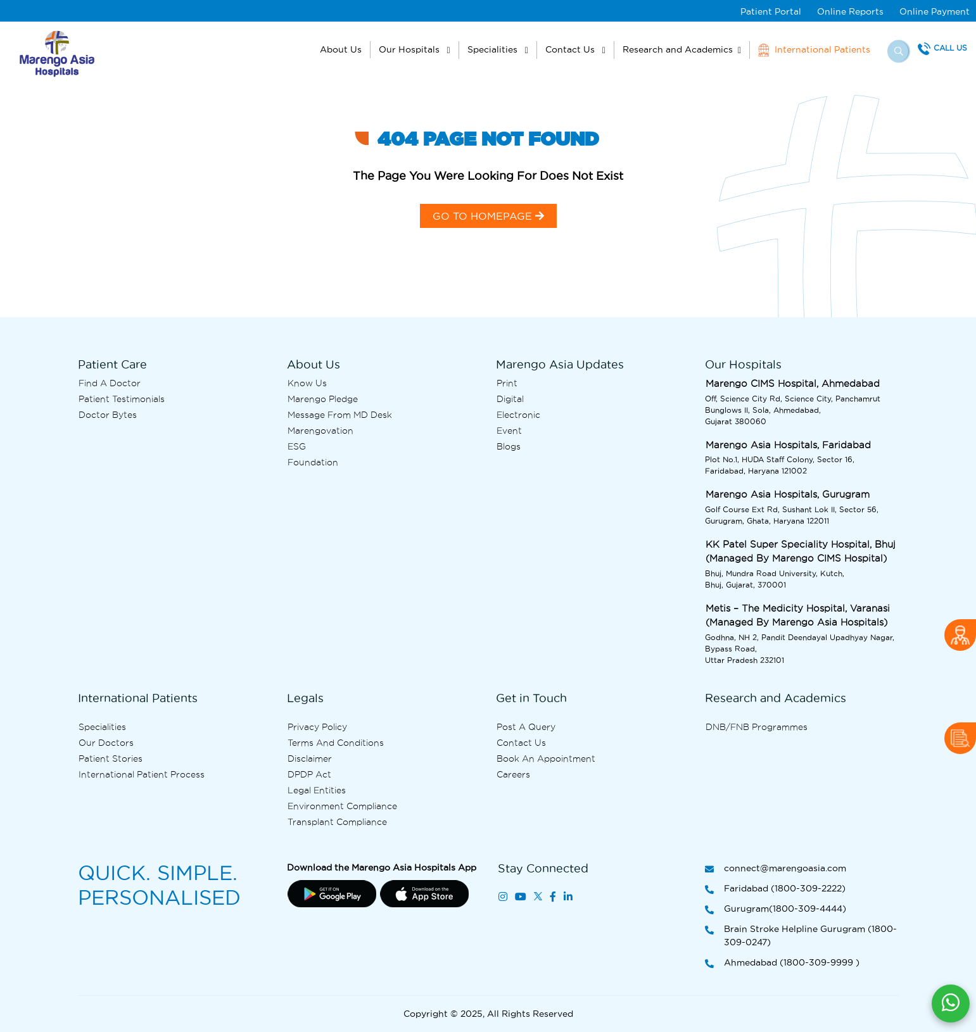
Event (509, 430)
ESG (297, 446)
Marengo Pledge (323, 399)
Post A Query (526, 727)
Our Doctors (106, 743)
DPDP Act (309, 774)
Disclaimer (310, 758)
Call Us (950, 48)
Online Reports (850, 11)
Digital (510, 399)
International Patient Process (142, 774)
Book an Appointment (546, 758)
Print (507, 383)
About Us (341, 49)
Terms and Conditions (336, 743)
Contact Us (571, 49)
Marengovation (320, 430)
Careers (513, 774)
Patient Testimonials (122, 399)
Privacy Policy (317, 727)
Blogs (509, 446)
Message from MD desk (340, 415)
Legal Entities (317, 790)
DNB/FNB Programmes (757, 727)
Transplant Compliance (337, 822)
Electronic (518, 415)
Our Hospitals (410, 49)
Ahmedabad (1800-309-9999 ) (782, 963)
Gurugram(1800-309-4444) (775, 909)
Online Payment (934, 11)
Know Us (307, 383)
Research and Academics (678, 49)
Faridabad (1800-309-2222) (775, 889)
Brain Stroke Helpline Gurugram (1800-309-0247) (801, 936)
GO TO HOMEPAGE (488, 216)
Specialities (493, 49)
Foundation (313, 462)
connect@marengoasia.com (775, 869)
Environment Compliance (342, 806)
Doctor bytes (108, 415)
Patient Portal (770, 11)
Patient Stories (111, 758)
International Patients (814, 50)
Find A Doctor (110, 383)
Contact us (521, 743)
